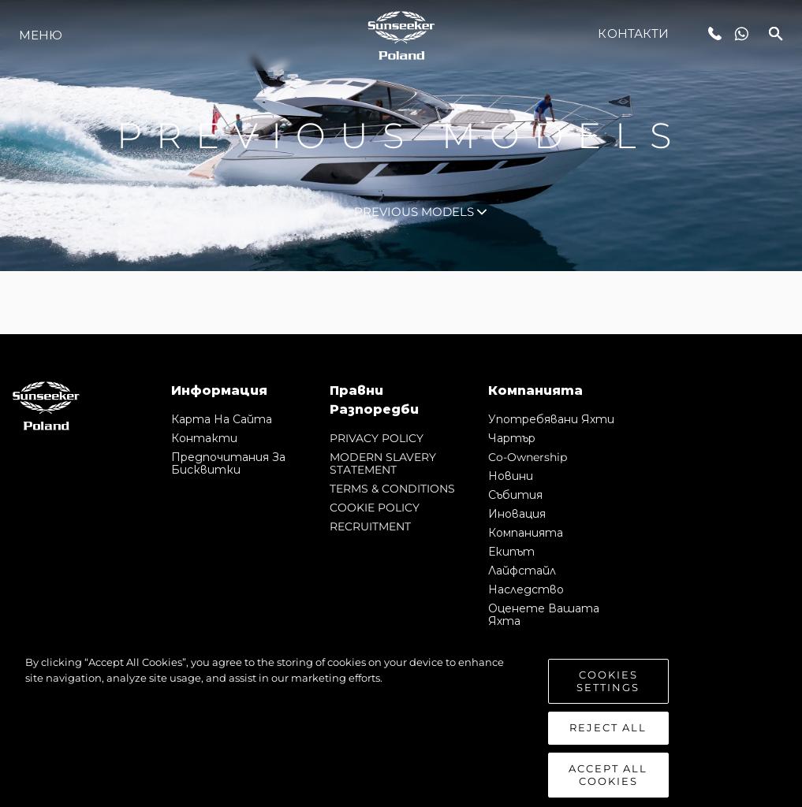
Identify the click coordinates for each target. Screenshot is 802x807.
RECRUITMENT (370, 526)
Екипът (511, 552)
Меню (40, 35)
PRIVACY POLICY (376, 438)
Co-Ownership (527, 457)
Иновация (517, 514)
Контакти (633, 33)
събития (515, 495)
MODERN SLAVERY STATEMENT (383, 463)
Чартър (511, 438)
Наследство (526, 589)
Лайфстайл (522, 570)
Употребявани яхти (551, 419)
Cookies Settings (608, 699)
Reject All (608, 745)
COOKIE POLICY (375, 507)
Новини (510, 476)
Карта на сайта (221, 419)
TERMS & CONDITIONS (392, 489)
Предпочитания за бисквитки (228, 463)
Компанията (525, 533)
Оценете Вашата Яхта (543, 614)
